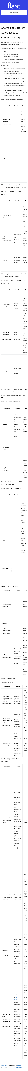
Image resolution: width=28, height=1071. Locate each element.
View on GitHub (14, 12)
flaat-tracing (4, 1065)
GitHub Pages (19, 1067)
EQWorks (19, 1065)
